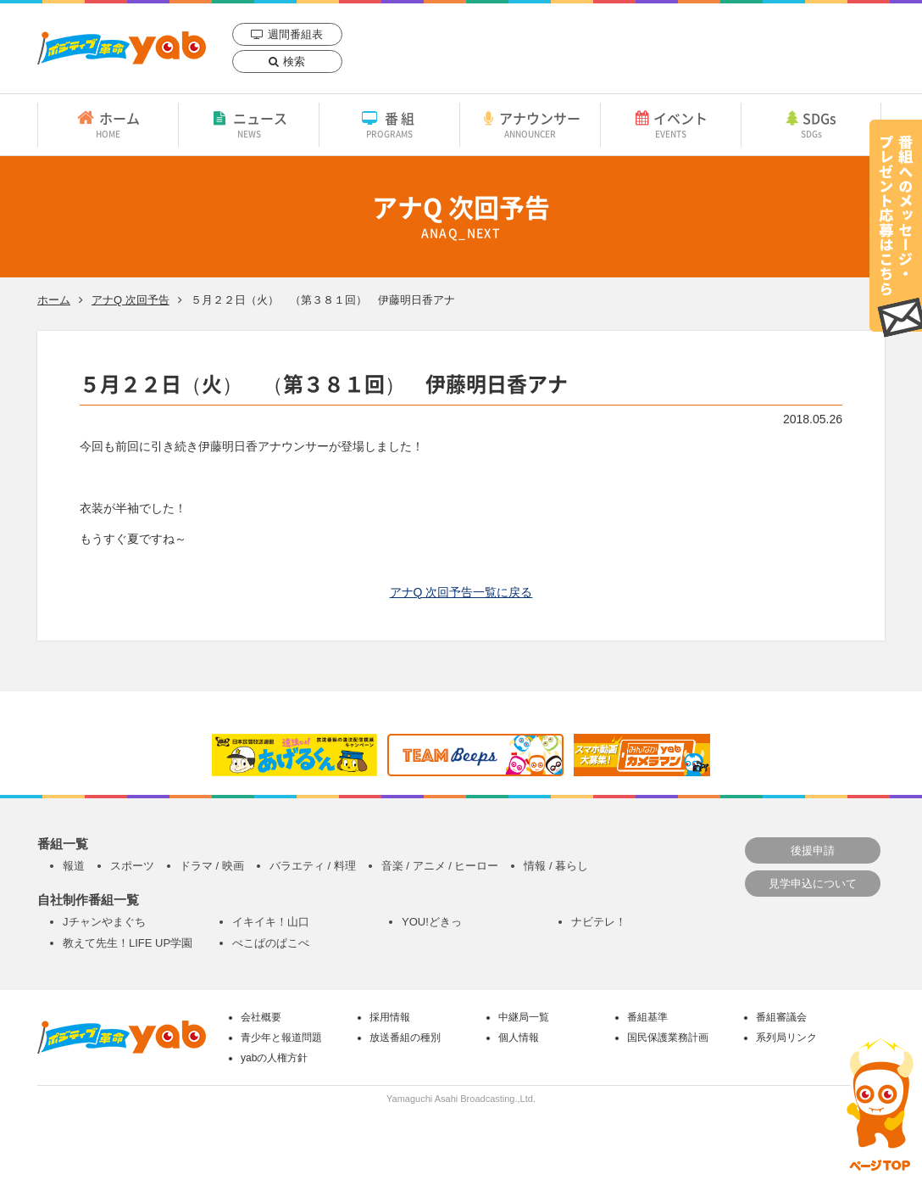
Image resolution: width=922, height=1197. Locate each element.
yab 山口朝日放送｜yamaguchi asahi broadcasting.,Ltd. (121, 48)
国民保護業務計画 (667, 1037)
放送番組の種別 (405, 1037)
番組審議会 (781, 1017)
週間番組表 (295, 34)
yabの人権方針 (274, 1058)
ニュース (249, 124)
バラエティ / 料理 (312, 865)
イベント (671, 124)
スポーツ (132, 865)
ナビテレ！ (598, 921)
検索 (294, 61)
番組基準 (647, 1017)
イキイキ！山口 (270, 921)
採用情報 (389, 1017)
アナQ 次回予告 (130, 300)
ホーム (108, 124)
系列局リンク (786, 1037)
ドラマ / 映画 (212, 865)
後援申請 (813, 850)
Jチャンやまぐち (104, 921)
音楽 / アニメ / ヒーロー (440, 865)
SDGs (810, 124)
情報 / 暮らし (556, 865)
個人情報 (518, 1037)
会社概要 (261, 1017)
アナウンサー (530, 124)
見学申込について (813, 883)
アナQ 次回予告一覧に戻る (461, 592)
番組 (389, 124)
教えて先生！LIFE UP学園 (127, 943)
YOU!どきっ (432, 921)
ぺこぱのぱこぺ (270, 943)
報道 (74, 865)
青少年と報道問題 (281, 1037)
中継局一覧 (523, 1017)
